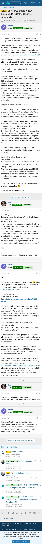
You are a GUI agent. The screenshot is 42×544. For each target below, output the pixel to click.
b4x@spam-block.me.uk (10, 289)
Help (34, 523)
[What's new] (39, 3)
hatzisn (8, 478)
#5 (40, 418)
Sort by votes (26, 197)
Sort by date (16, 197)
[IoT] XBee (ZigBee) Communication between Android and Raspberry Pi (22, 499)
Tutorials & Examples (15, 490)
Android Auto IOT (18, 452)
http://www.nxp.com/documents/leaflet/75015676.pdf (20, 366)
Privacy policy (26, 523)
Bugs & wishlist (15, 454)
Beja (9, 202)
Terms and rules (15, 523)
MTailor (7, 20)
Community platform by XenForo (18, 529)
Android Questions (19, 466)
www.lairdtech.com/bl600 (30, 55)
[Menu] (3, 3)
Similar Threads (30, 21)
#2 (40, 210)
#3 (40, 273)
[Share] (36, 34)
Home (3, 525)
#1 (40, 34)
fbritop (8, 454)
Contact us (5, 523)
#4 (40, 393)
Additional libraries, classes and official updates (25, 478)
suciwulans (9, 466)
